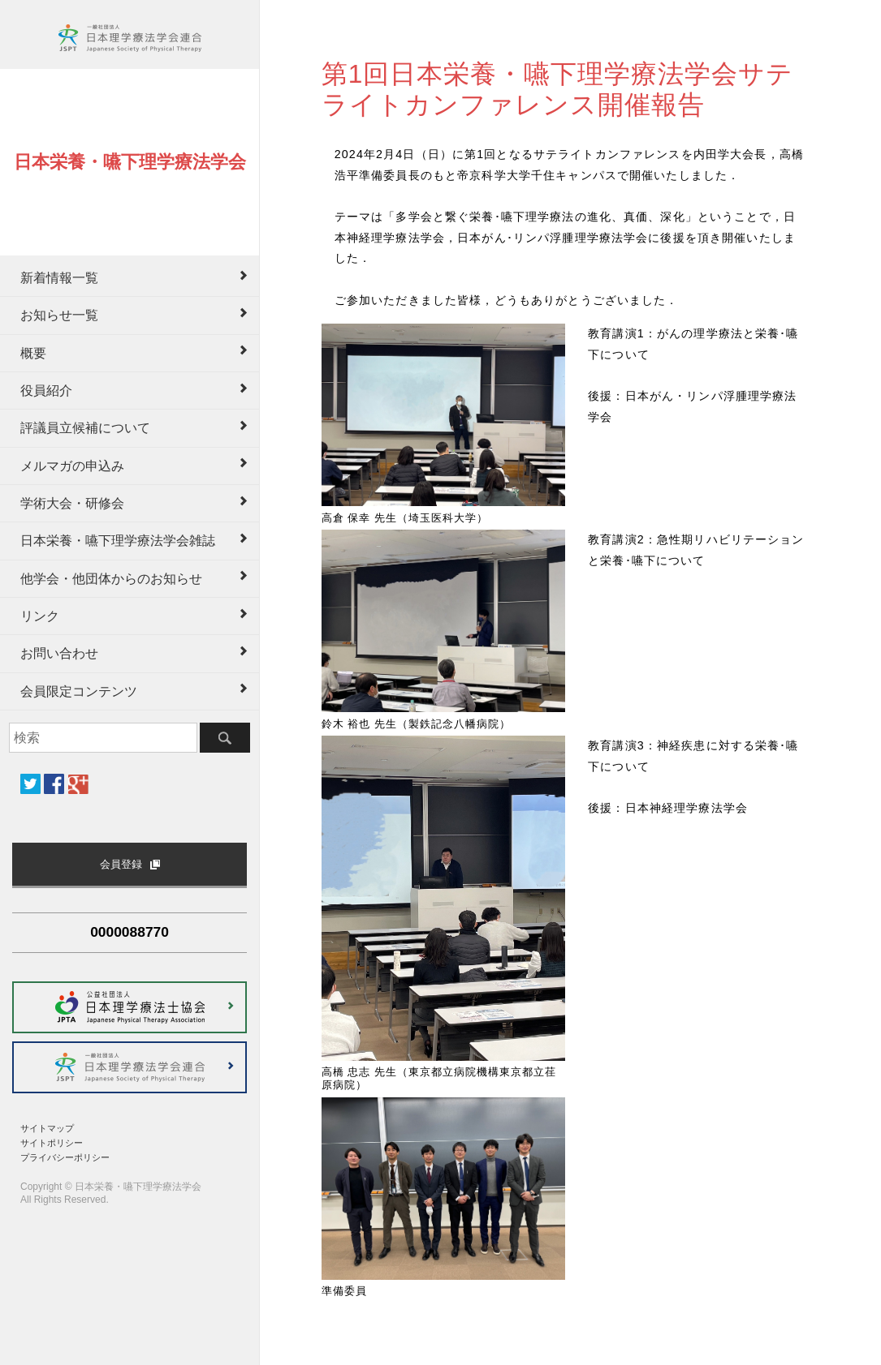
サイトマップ (47, 1128)
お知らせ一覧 (59, 315)
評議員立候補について (85, 428)
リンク (39, 616)
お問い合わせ (59, 653)
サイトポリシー (51, 1143)
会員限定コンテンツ (78, 691)
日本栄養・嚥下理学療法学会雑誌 (117, 540)
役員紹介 (46, 390)
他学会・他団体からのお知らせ (111, 579)
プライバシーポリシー (65, 1157)
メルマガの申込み (72, 466)
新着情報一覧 (59, 278)
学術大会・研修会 (72, 503)
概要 (33, 353)
